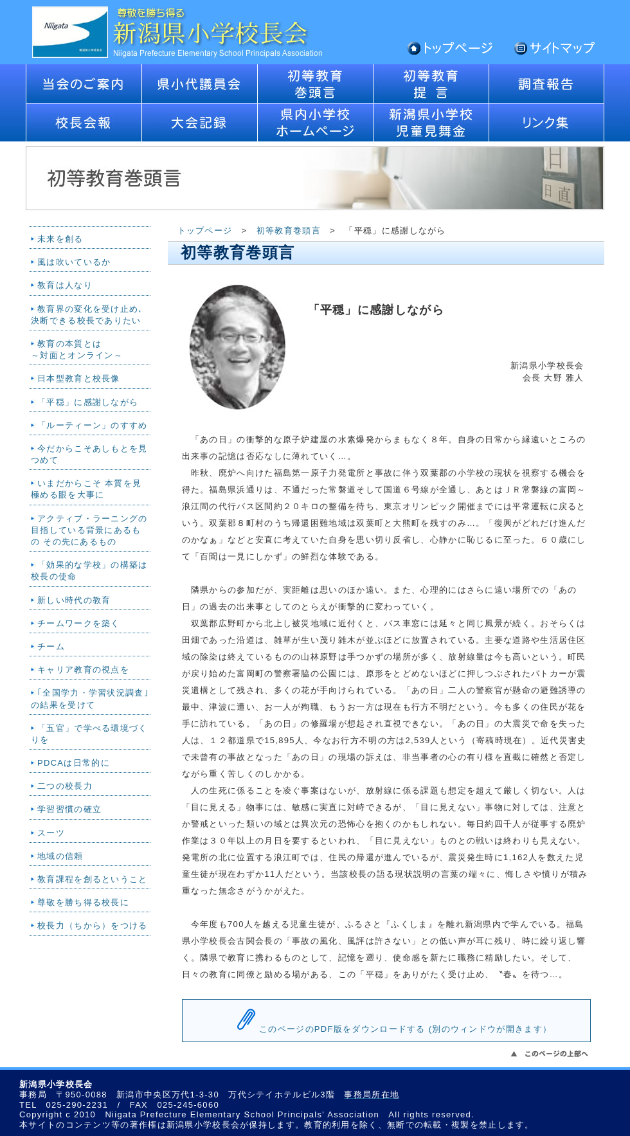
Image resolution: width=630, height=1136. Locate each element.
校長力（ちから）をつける (92, 925)
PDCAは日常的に (73, 763)
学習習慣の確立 (69, 809)
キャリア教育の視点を (83, 669)
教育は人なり (65, 285)
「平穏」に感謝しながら (87, 402)
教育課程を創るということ (92, 879)
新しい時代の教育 (74, 600)
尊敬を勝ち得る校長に (83, 902)
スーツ (51, 833)
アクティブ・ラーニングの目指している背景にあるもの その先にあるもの (89, 530)
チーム (51, 646)
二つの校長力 (65, 786)
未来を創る (60, 239)
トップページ (205, 230)
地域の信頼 (60, 856)
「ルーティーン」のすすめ (92, 425)
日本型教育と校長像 (78, 378)
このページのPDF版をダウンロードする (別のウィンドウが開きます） (405, 1029)
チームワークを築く (78, 623)
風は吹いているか (74, 262)
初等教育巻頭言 (288, 230)
